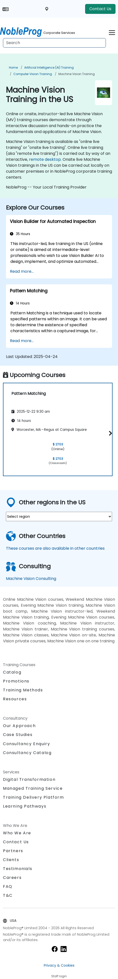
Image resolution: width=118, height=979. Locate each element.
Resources (15, 699)
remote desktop (45, 159)
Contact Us (100, 9)
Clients (11, 860)
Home (13, 67)
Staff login (59, 976)
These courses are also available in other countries (55, 548)
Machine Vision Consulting (31, 578)
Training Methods (23, 690)
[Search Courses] (54, 43)
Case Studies (17, 734)
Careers (12, 877)
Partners (13, 851)
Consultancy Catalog (27, 753)
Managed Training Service (33, 788)
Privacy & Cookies (59, 965)
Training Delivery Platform (33, 797)
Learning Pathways (24, 806)
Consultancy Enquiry (26, 743)
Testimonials (17, 868)
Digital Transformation (29, 779)
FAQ (7, 886)
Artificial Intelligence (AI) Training (49, 67)
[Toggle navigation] (112, 32)
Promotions (16, 681)
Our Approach (19, 726)
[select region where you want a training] (59, 516)
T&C (8, 895)
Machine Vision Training (76, 74)
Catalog (12, 672)
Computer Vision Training (32, 74)
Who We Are (17, 833)
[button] (109, 433)
